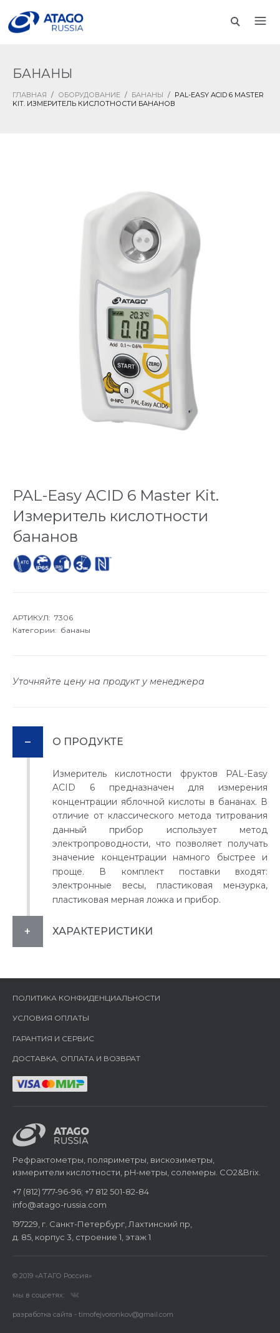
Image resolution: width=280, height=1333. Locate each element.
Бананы (147, 94)
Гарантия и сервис (53, 1038)
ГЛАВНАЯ (29, 94)
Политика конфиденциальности (86, 998)
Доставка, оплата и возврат (76, 1058)
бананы (75, 630)
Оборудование (89, 94)
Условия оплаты (50, 1018)
